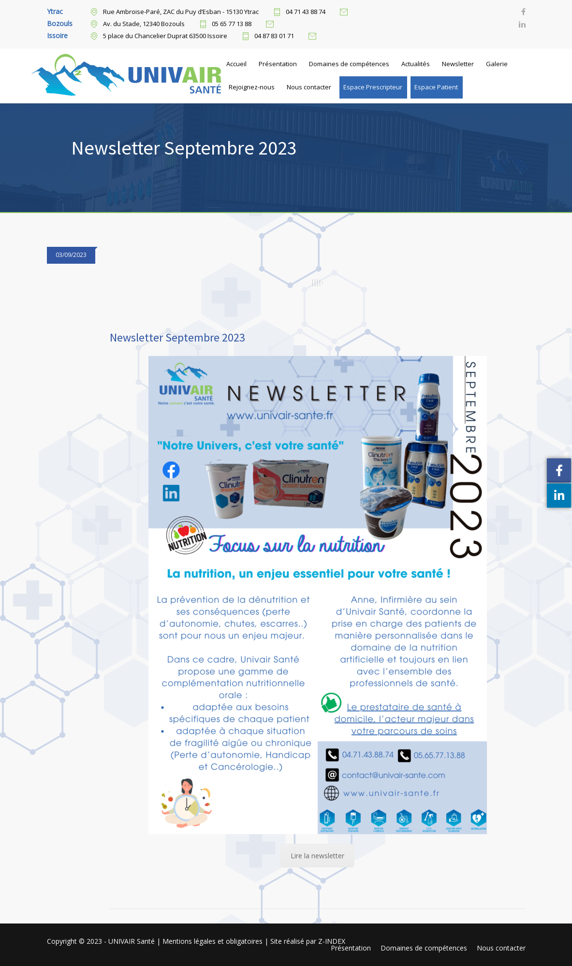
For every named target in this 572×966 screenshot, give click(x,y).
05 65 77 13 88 (231, 24)
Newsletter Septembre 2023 (177, 337)
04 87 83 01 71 (274, 36)
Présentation (278, 63)
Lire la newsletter (317, 855)
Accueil (236, 63)
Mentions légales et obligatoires (213, 941)
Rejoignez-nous (252, 87)
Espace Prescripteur (372, 87)
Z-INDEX (331, 941)
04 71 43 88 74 (305, 12)
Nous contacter (309, 87)
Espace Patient (436, 87)
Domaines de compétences (349, 63)
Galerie (497, 63)
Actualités (415, 63)
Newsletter (458, 63)
